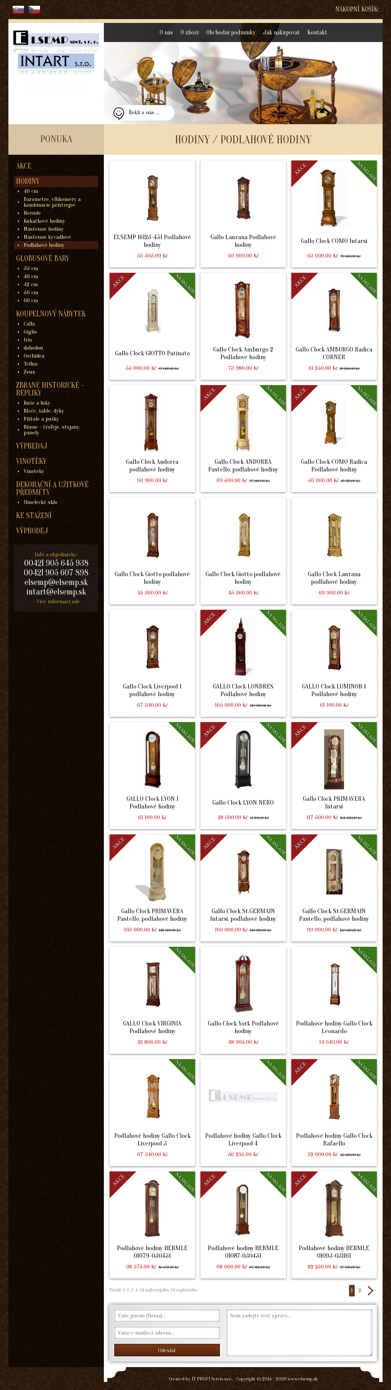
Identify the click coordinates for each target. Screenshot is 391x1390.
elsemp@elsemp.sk (56, 582)
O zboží (190, 32)
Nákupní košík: (357, 9)
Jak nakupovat (281, 32)
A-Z (125, 1290)
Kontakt (317, 32)
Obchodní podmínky (230, 32)
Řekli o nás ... (144, 112)
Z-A (134, 1290)
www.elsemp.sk (303, 1379)
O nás (166, 32)
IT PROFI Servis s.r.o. (212, 1379)
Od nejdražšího (183, 1290)
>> (370, 1290)
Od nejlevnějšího (153, 1290)
